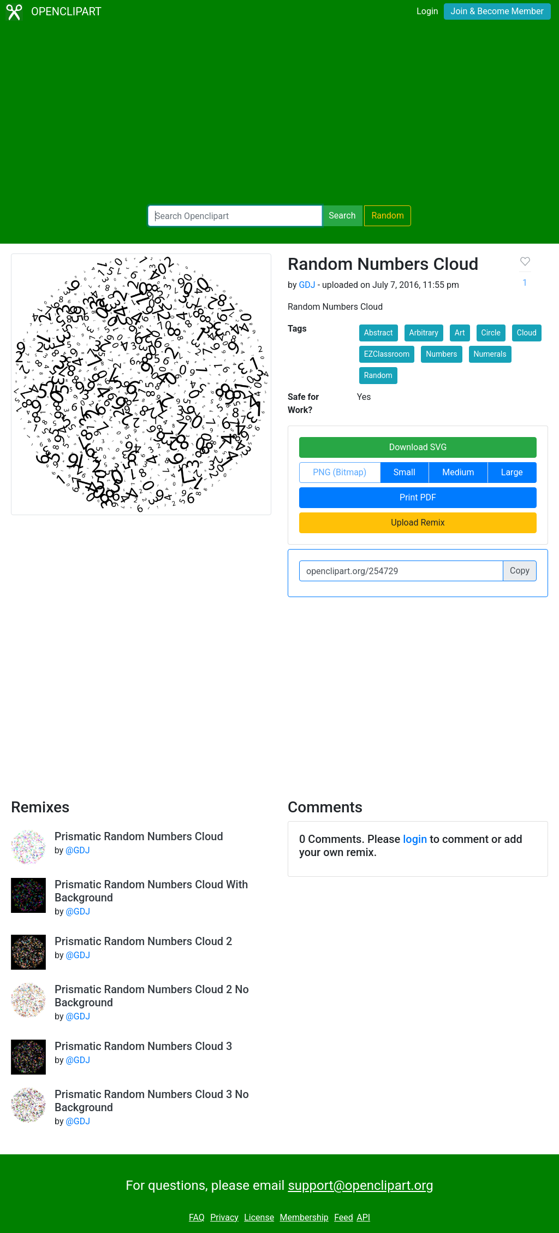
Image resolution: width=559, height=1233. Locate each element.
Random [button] (378, 375)
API (363, 1217)
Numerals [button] (490, 354)
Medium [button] (458, 472)
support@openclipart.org (360, 1185)
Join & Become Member (497, 11)
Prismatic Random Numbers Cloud (139, 836)
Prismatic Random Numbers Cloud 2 (143, 941)
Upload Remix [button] (417, 522)
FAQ (197, 1217)
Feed (343, 1217)
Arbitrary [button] (423, 332)
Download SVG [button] (418, 447)
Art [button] (460, 332)
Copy (520, 570)
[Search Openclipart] (235, 215)
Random (387, 215)
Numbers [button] (441, 354)
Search (342, 215)
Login (427, 11)
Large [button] (512, 472)
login (415, 839)
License (259, 1217)
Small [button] (404, 472)
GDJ (307, 285)
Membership (304, 1217)
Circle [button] (491, 332)
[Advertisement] (279, 114)
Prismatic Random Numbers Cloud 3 (143, 1046)
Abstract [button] (378, 332)
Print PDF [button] (418, 497)
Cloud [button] (527, 332)
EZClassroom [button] (387, 354)
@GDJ (78, 850)
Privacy (224, 1217)
